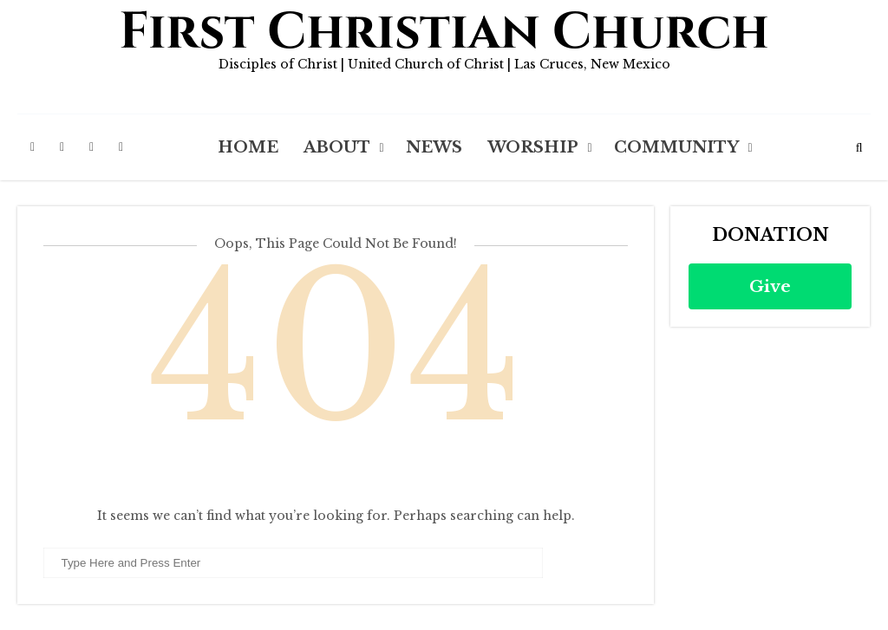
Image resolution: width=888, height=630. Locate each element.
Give (770, 286)
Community (676, 147)
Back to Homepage (336, 473)
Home (248, 147)
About (337, 147)
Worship (532, 147)
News (434, 147)
